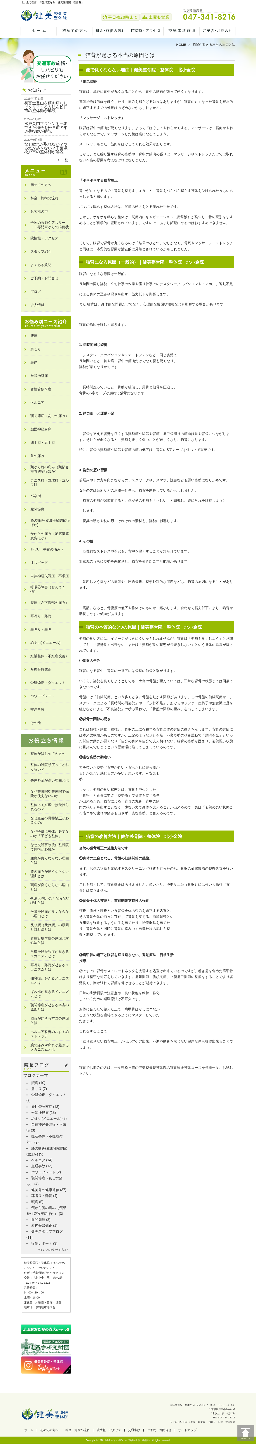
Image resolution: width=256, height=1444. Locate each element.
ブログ (35, 291)
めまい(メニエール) (45, 643)
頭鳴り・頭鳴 (40, 629)
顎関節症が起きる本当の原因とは (49, 1007)
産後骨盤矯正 (40, 669)
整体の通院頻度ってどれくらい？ (49, 767)
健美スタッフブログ (47, 1231)
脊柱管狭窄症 (40, 389)
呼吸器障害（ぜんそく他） (47, 589)
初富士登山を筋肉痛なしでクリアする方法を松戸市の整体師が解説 (46, 107)
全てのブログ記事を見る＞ (53, 1249)
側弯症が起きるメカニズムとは (49, 980)
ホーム (39, 34)
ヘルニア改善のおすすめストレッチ (49, 1034)
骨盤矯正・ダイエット (47, 683)
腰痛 (33, 336)
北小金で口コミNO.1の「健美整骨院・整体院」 (127, 1440)
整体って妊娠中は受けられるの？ (49, 807)
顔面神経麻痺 (40, 429)
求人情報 (37, 305)
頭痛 (33, 362)
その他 (35, 723)
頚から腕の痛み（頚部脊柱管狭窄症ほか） (49, 469)
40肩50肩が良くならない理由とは (50, 900)
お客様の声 (39, 211)
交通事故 (181, 34)
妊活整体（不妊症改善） (49, 656)
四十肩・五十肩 (42, 442)
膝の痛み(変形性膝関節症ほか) (50, 523)
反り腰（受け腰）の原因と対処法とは (49, 927)
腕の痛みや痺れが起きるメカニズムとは (49, 1047)
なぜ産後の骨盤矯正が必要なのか (49, 820)
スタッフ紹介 (40, 251)
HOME (181, 44)
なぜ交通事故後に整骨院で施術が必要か (49, 847)
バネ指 (35, 496)
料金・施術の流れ (110, 34)
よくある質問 (40, 265)
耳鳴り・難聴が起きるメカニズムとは (49, 967)
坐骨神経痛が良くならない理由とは (49, 914)
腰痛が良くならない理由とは (49, 860)
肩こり (35, 349)
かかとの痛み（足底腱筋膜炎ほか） (49, 536)
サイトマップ (187, 1430)
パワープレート (42, 696)
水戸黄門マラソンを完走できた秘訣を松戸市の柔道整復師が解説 (46, 127)
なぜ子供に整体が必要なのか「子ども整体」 (49, 834)
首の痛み (37, 456)
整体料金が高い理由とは (49, 780)
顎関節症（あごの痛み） (49, 416)
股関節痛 (37, 509)
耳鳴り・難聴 (40, 616)
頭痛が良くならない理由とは (49, 887)
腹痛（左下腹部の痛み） (49, 603)
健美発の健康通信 (45, 1190)
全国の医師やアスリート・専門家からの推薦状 (49, 225)
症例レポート (41, 1243)
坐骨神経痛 (39, 376)
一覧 (64, 160)
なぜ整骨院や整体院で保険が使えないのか (49, 794)
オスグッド (39, 562)
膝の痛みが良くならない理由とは (49, 874)
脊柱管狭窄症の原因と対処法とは (49, 940)
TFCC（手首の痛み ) (46, 549)
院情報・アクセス (146, 34)
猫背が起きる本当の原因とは (49, 1020)
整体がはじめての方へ (47, 753)
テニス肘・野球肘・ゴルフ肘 (49, 482)
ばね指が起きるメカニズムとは (49, 994)
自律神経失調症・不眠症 (49, 576)
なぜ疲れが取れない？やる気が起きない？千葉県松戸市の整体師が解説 (46, 148)
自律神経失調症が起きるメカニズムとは (49, 954)
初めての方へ (74, 34)
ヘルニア (37, 402)
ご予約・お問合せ (217, 34)
